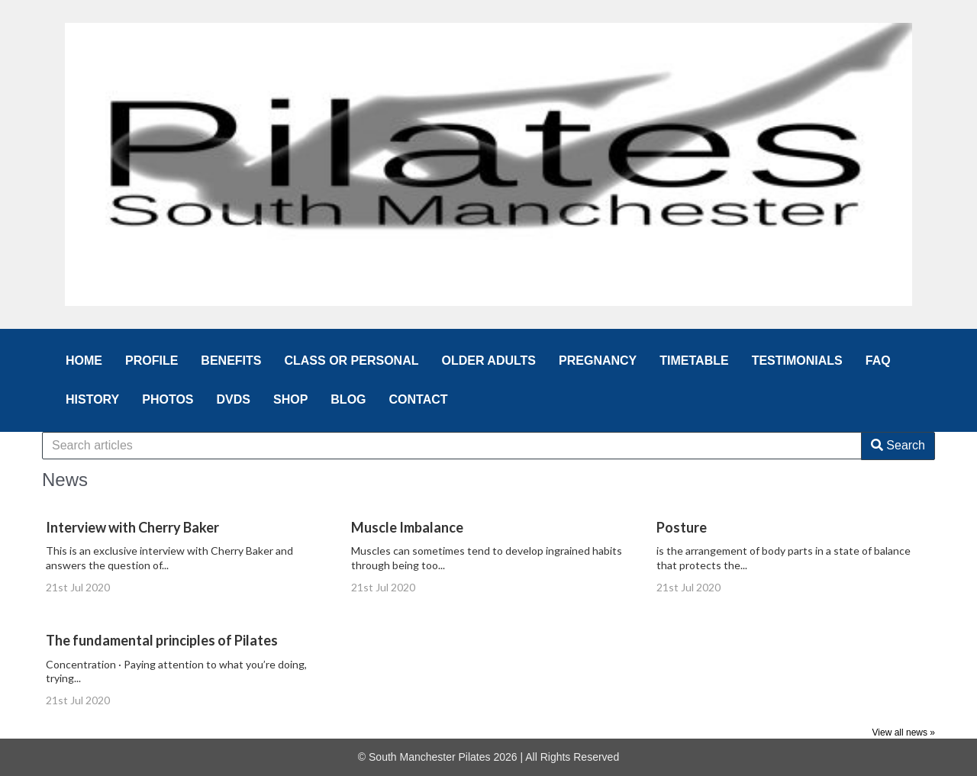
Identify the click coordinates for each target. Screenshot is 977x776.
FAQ (878, 360)
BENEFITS (231, 360)
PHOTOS (167, 399)
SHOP (290, 399)
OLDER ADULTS (488, 360)
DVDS (233, 399)
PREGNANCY (598, 360)
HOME (84, 360)
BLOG (348, 399)
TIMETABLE (693, 360)
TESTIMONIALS (797, 360)
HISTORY (92, 399)
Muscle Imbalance (407, 527)
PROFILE (151, 360)
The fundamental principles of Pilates (162, 640)
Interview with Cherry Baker (132, 527)
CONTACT (418, 399)
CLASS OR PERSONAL (351, 360)
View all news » (904, 732)
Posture (681, 527)
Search (898, 445)
